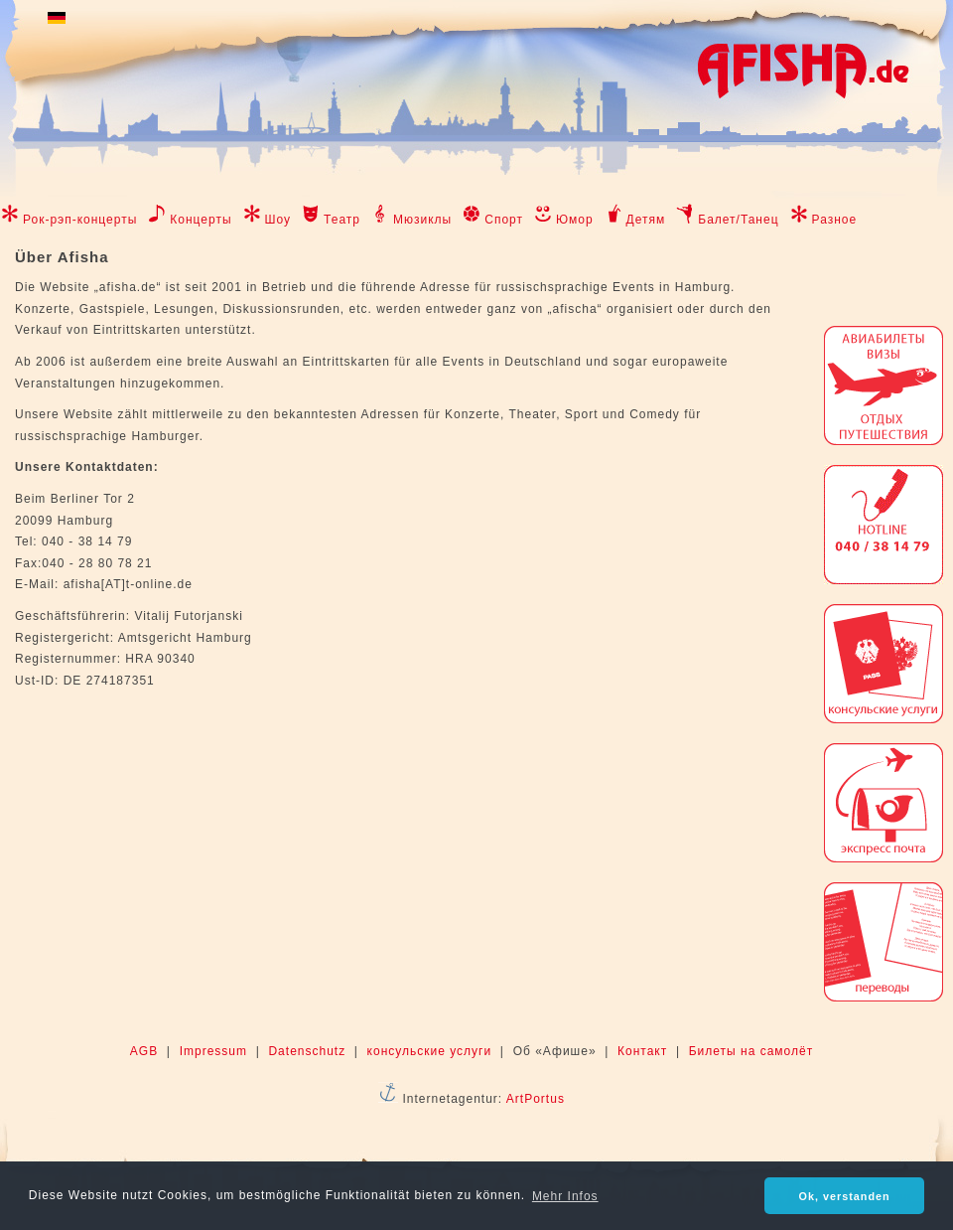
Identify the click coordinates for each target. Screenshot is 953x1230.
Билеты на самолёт (751, 1051)
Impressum (213, 1051)
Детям (646, 220)
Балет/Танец (738, 220)
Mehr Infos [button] (565, 1196)
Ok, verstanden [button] (844, 1196)
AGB (144, 1051)
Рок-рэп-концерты (80, 220)
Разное (835, 220)
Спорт (503, 220)
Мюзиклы (422, 220)
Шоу (278, 220)
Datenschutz (306, 1051)
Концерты (200, 220)
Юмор (575, 220)
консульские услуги (429, 1051)
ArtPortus (535, 1099)
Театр (342, 220)
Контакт (642, 1051)
